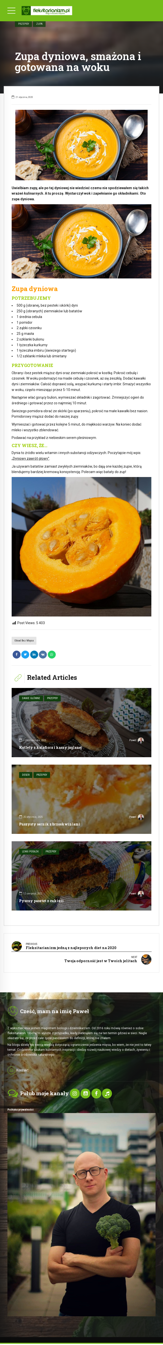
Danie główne (31, 698)
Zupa (39, 23)
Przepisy (23, 23)
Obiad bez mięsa (24, 640)
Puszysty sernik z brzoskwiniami (49, 824)
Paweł (136, 741)
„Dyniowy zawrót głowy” (30, 458)
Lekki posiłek (30, 851)
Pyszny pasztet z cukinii (41, 900)
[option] (81, 145)
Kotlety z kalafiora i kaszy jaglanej (50, 747)
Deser (25, 774)
